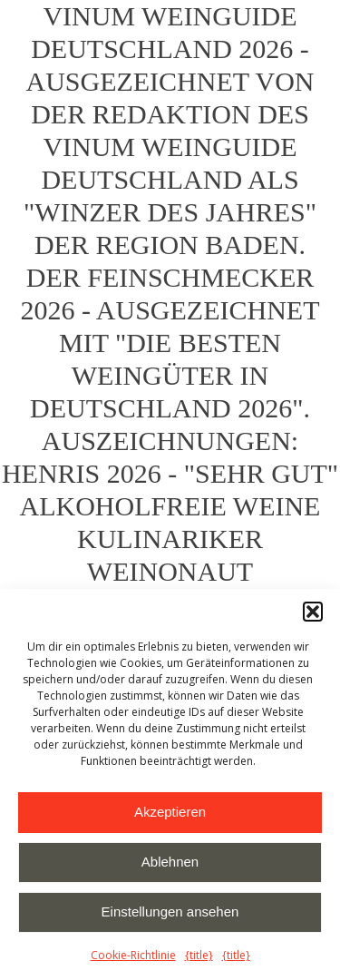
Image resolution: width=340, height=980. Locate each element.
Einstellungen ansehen (170, 911)
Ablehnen (170, 861)
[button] (313, 612)
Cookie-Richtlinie (133, 955)
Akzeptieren (170, 811)
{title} (199, 955)
